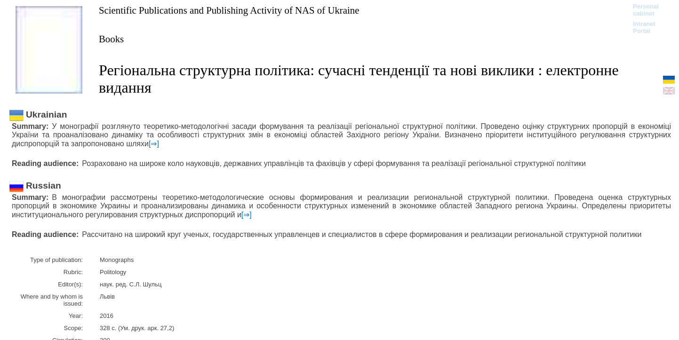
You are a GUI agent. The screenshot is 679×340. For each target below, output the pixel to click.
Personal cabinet (646, 10)
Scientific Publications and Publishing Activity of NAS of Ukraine (229, 10)
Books (111, 38)
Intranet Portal (644, 27)
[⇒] (154, 144)
